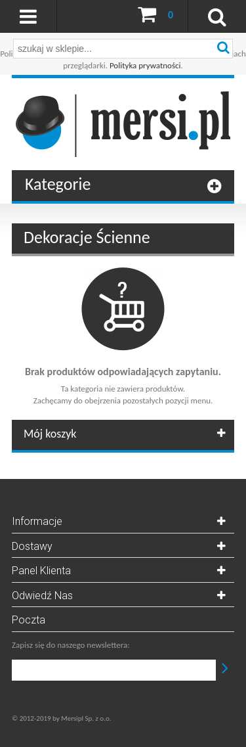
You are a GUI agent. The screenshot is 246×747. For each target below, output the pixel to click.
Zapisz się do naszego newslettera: (71, 645)
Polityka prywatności (145, 65)
